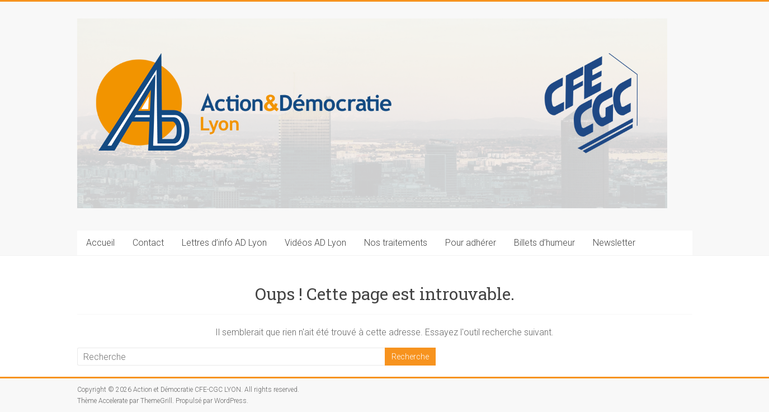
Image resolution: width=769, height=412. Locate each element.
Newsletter (614, 242)
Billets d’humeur (544, 242)
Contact (148, 242)
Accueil (100, 242)
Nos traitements (395, 242)
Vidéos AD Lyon (315, 242)
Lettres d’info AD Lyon (224, 242)
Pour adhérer (470, 242)
